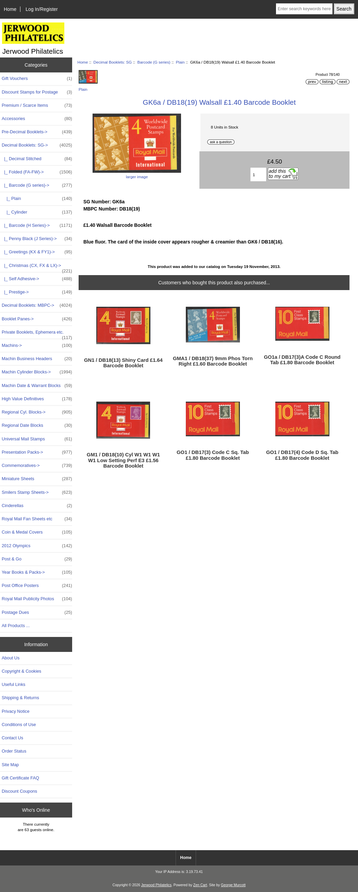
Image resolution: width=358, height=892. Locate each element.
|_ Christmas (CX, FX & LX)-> (37, 267)
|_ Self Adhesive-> (37, 279)
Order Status (14, 751)
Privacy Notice (15, 711)
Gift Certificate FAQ (20, 777)
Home (10, 9)
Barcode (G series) (153, 62)
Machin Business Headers (37, 358)
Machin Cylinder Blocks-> (37, 372)
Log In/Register (42, 9)
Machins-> (37, 345)
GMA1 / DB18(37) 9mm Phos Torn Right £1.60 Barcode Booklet (213, 361)
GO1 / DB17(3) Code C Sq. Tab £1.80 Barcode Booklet (213, 455)
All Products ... (16, 625)
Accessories (37, 118)
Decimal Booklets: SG (113, 62)
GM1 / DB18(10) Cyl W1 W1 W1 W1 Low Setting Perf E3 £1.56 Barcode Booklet (123, 460)
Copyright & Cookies (21, 671)
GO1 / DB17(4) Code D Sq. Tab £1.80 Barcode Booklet (302, 455)
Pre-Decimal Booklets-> (37, 132)
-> (37, 145)
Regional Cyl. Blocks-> (37, 412)
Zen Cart (200, 885)
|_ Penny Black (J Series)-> (37, 238)
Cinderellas (37, 505)
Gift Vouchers (37, 78)
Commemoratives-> (37, 465)
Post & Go (37, 559)
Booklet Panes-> (37, 319)
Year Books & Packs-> (37, 572)
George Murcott (233, 885)
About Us (10, 657)
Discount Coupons (19, 791)
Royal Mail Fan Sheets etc (37, 519)
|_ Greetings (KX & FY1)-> (37, 252)
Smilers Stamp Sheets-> (37, 492)
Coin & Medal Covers (37, 532)
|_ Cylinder (37, 212)
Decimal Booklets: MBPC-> (37, 305)
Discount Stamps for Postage (37, 92)
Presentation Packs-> (37, 452)
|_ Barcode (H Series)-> (37, 225)
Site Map (10, 764)
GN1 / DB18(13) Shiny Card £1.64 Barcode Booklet (123, 362)
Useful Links (13, 684)
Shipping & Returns (20, 697)
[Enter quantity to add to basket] (258, 174)
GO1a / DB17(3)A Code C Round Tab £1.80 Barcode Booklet (302, 359)
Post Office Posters (37, 585)
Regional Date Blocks (37, 425)
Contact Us (12, 737)
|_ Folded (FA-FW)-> (37, 172)
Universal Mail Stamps (37, 439)
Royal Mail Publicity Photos (37, 599)
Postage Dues (37, 612)
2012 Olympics (37, 546)
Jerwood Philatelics (156, 885)
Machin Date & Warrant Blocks (37, 385)
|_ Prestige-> (37, 292)
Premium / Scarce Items (37, 105)
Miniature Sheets (37, 479)
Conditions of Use (19, 724)
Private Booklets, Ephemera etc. (37, 334)
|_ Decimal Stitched (37, 159)
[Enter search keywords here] (304, 8)
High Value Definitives (37, 399)
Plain (180, 62)
